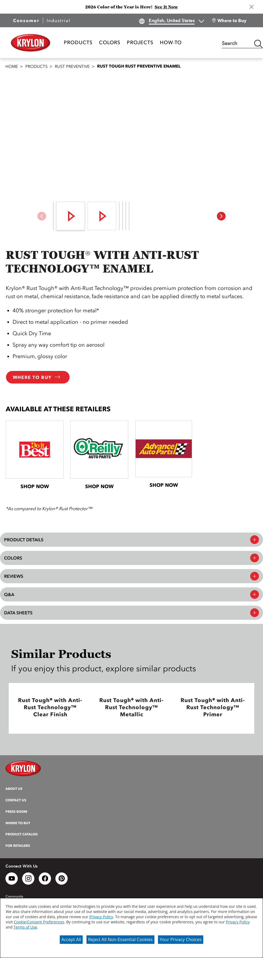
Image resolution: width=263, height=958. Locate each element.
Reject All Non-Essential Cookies (120, 939)
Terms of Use (25, 927)
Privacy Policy (101, 916)
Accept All (71, 939)
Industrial (58, 20)
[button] (221, 216)
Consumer (26, 20)
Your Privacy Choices (181, 939)
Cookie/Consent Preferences (39, 921)
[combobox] (236, 44)
